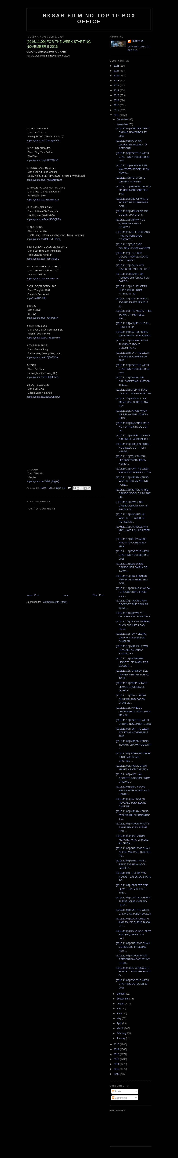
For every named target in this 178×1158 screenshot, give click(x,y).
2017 (117, 110)
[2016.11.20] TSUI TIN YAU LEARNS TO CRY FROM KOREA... (131, 460)
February (122, 1033)
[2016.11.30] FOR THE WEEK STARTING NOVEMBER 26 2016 (132, 157)
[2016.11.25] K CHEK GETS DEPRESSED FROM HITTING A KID (131, 290)
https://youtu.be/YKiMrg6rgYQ (43, 481)
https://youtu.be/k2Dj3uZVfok (42, 357)
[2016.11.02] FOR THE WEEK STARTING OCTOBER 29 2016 (132, 984)
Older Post (98, 595)
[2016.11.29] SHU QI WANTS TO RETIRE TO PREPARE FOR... (132, 202)
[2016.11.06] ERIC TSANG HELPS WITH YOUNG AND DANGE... (132, 790)
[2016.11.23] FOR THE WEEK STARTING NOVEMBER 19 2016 (132, 369)
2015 (117, 1044)
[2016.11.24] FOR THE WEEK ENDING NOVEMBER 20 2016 (132, 356)
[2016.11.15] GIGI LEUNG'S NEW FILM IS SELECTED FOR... (132, 580)
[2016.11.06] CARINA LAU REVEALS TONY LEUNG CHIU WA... (131, 803)
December (123, 119)
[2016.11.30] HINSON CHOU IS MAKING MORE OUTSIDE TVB (133, 190)
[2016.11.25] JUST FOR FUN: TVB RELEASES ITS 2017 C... (132, 302)
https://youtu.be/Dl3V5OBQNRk (44, 219)
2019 (117, 100)
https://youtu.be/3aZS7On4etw (43, 396)
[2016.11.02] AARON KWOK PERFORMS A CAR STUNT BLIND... (132, 959)
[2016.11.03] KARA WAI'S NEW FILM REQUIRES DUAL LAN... (133, 935)
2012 (117, 1059)
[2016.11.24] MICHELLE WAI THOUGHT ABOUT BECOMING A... (132, 344)
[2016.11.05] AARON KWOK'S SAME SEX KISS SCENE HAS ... (132, 827)
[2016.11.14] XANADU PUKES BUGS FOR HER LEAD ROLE (133, 625)
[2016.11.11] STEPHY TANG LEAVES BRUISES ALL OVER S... (131, 687)
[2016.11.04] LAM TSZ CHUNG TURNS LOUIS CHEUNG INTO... (133, 901)
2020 (117, 95)
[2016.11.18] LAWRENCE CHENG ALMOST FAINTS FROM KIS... (132, 506)
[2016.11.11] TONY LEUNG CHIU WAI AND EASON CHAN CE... (131, 699)
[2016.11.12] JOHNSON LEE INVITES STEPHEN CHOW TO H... (132, 674)
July (119, 1008)
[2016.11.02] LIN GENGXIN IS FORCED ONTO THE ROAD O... (133, 971)
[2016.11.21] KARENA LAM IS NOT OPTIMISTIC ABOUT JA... (132, 427)
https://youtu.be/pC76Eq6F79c (43, 337)
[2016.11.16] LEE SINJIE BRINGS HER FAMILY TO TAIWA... (131, 567)
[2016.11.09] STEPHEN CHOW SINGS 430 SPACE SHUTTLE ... (133, 757)
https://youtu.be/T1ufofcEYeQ (43, 377)
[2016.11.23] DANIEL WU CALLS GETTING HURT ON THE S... (133, 381)
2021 (117, 90)
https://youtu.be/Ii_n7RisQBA (42, 317)
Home (66, 595)
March (120, 1028)
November (123, 124)
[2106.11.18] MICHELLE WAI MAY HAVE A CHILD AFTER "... (133, 530)
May (119, 1018)
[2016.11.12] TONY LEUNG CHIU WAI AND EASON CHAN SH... (131, 637)
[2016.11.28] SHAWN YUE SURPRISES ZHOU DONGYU (130, 223)
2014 (117, 1049)
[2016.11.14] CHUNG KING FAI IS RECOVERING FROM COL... (133, 592)
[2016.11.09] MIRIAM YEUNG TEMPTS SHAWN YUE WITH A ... (133, 745)
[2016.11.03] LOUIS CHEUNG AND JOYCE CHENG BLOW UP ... (133, 922)
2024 (117, 75)
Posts (116, 1091)
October (121, 993)
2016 (117, 115)
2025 (117, 70)
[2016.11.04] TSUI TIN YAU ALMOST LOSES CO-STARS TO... (133, 876)
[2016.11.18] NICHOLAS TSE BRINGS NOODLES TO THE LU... (133, 493)
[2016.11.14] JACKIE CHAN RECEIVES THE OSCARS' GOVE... (132, 604)
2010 (117, 1069)
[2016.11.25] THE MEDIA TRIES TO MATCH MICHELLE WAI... (133, 314)
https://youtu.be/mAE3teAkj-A (43, 278)
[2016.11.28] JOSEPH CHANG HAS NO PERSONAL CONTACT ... (133, 236)
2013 (117, 1054)
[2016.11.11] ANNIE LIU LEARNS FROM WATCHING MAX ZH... (133, 711)
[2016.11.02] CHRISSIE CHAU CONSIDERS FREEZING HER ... (133, 947)
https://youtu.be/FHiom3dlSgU (43, 258)
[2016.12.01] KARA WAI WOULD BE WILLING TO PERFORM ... (131, 144)
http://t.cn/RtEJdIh (36, 298)
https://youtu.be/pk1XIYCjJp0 (42, 160)
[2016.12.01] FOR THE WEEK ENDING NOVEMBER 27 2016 (132, 132)
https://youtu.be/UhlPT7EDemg (43, 239)
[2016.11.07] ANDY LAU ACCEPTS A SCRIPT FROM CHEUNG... (133, 778)
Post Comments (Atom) (54, 602)
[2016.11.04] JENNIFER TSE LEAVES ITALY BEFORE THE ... (132, 889)
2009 (117, 1073)
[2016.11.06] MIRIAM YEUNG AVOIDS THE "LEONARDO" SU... (133, 815)
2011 (117, 1064)
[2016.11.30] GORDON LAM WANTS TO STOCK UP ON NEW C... (132, 169)
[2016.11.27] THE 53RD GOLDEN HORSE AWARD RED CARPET (132, 257)
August (121, 1003)
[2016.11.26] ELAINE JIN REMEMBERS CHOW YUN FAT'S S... (132, 277)
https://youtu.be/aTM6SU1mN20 (44, 179)
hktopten (138, 41)
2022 (117, 85)
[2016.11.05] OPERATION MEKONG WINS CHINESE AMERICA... (132, 840)
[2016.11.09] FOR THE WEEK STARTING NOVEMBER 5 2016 (132, 732)
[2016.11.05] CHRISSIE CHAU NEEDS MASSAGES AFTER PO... (133, 852)
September (123, 998)
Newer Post (33, 595)
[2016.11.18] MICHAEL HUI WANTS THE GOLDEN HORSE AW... (131, 518)
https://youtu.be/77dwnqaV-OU (43, 140)
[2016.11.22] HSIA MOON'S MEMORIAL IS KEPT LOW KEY (132, 402)
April (119, 1023)
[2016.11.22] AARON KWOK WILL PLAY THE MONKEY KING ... (132, 414)
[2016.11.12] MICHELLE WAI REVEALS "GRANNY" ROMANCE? (132, 650)
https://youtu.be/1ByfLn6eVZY (43, 199)
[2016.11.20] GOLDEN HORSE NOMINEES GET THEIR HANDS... (133, 448)
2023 (117, 80)
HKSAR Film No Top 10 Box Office (89, 18)
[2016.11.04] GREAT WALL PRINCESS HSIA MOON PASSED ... (131, 864)
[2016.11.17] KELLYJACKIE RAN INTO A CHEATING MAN (131, 543)
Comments (119, 1097)
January (121, 1038)
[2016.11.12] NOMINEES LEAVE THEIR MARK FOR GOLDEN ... (132, 662)
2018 (117, 105)
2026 (117, 65)
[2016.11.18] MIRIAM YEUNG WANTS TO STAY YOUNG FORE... (132, 481)
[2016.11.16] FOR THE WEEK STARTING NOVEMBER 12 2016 (132, 555)
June (120, 1013)
